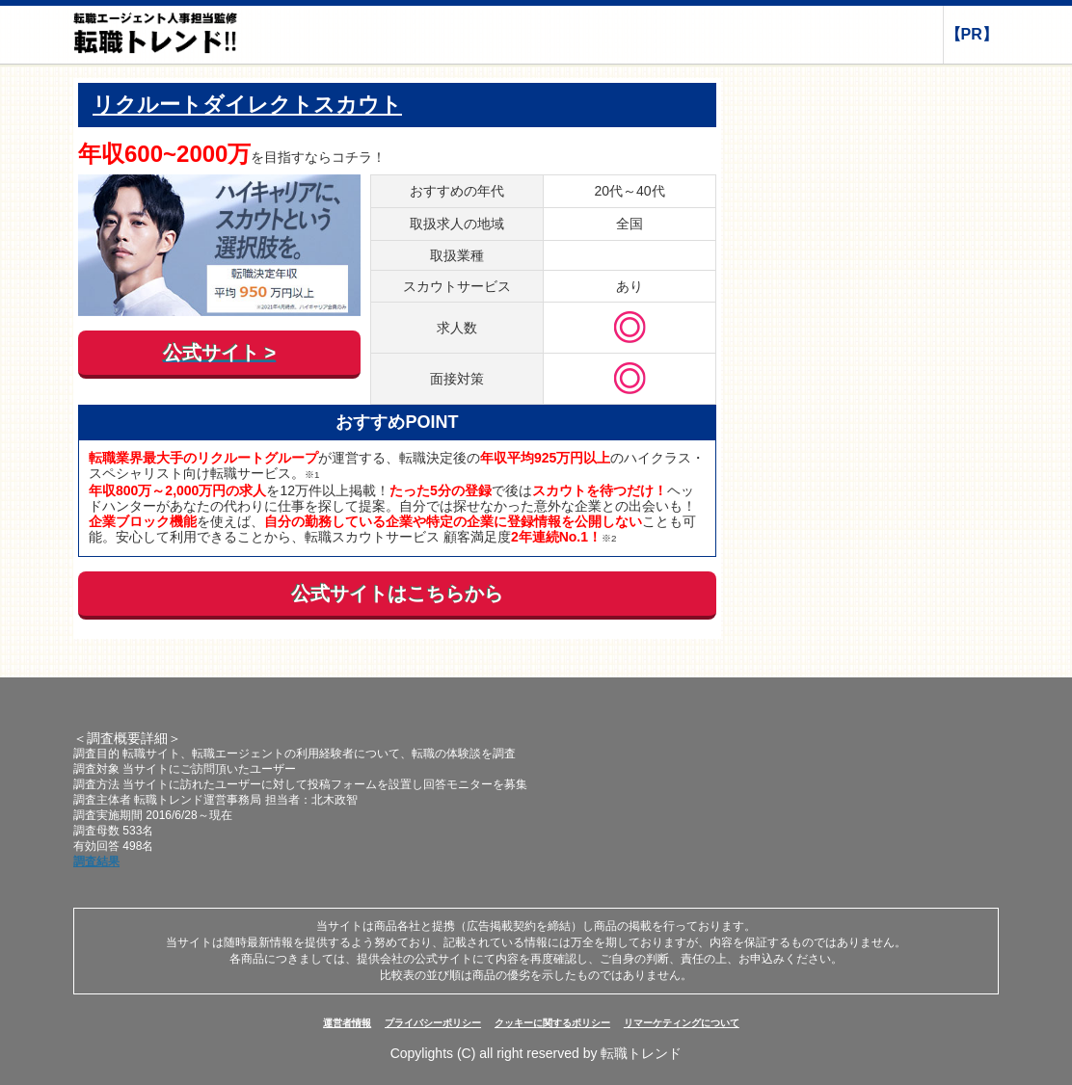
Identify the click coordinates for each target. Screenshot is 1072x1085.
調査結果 (96, 861)
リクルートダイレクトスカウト (247, 105)
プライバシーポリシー (433, 1023)
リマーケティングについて (681, 1023)
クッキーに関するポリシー (552, 1023)
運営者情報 (347, 1023)
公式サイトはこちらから (397, 593)
